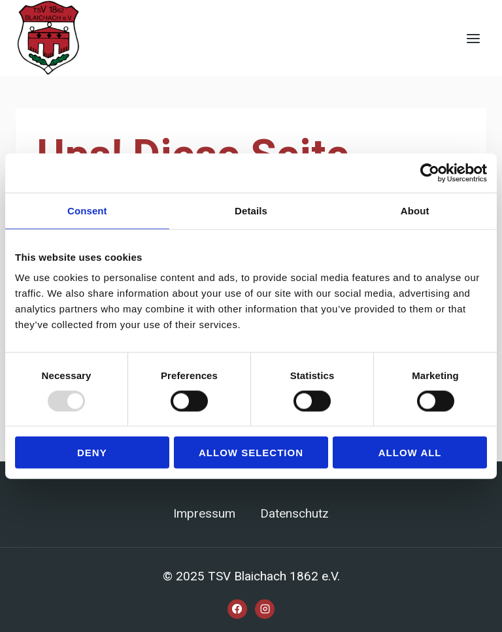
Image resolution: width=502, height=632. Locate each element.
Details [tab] (251, 210)
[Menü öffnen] (473, 38)
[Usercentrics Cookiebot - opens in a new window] (430, 172)
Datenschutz (294, 514)
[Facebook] (237, 609)
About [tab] (415, 210)
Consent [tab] (87, 210)
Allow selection (251, 452)
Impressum (204, 514)
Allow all (410, 452)
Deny (92, 452)
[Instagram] (265, 609)
